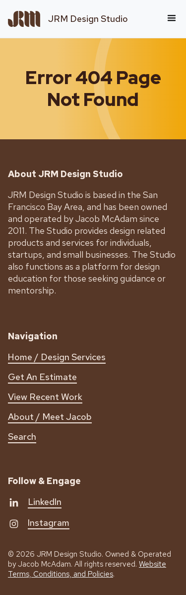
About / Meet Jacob (50, 416)
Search (22, 436)
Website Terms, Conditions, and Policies (87, 569)
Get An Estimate (42, 377)
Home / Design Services (57, 357)
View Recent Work (45, 396)
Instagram (48, 522)
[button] (171, 18)
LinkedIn (45, 501)
